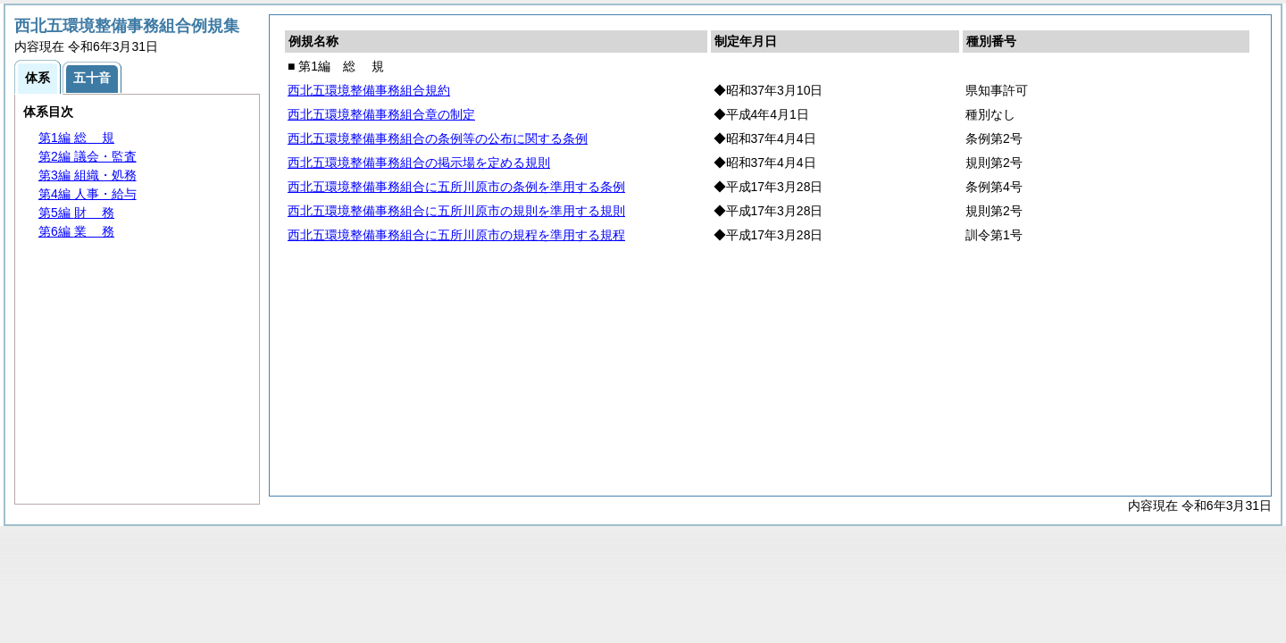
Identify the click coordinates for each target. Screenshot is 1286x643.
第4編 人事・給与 (87, 194)
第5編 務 (76, 212)
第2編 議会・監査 (87, 156)
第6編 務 (76, 231)
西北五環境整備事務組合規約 (369, 90)
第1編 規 (76, 137)
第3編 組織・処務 (87, 175)
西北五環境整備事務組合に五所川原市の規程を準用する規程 (456, 235)
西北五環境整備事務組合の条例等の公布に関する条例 (438, 138)
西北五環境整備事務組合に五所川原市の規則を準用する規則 (456, 211)
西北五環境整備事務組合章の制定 (381, 114)
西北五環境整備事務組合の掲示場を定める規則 (419, 162)
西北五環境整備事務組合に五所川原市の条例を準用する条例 (456, 187)
